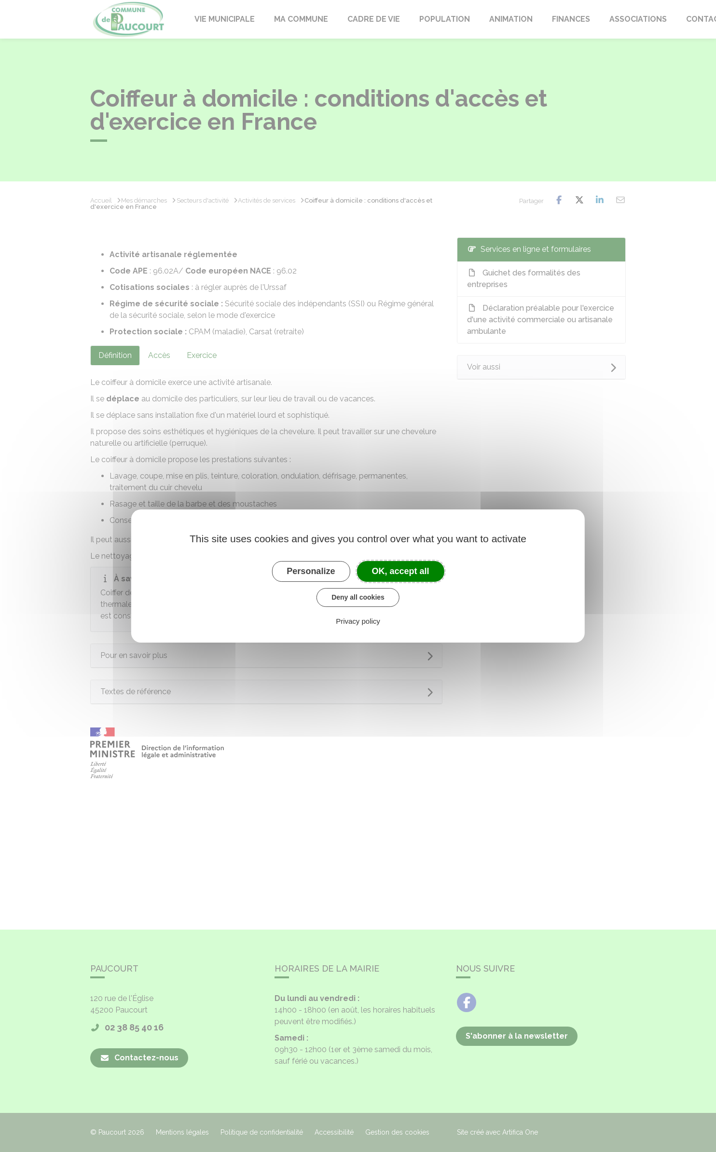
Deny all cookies (358, 597)
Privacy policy (358, 621)
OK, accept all (400, 571)
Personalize (311, 571)
